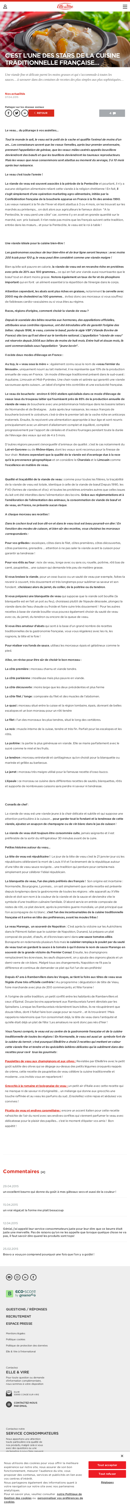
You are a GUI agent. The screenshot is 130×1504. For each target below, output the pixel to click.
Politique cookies (15, 1339)
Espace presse (19, 1324)
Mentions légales (15, 1333)
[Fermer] (122, 1456)
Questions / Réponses (26, 1309)
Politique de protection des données (27, 1345)
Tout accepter (107, 1465)
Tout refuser (107, 1473)
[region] (65, 1477)
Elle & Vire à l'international (21, 1351)
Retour (40, 112)
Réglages (107, 1482)
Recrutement (18, 1316)
